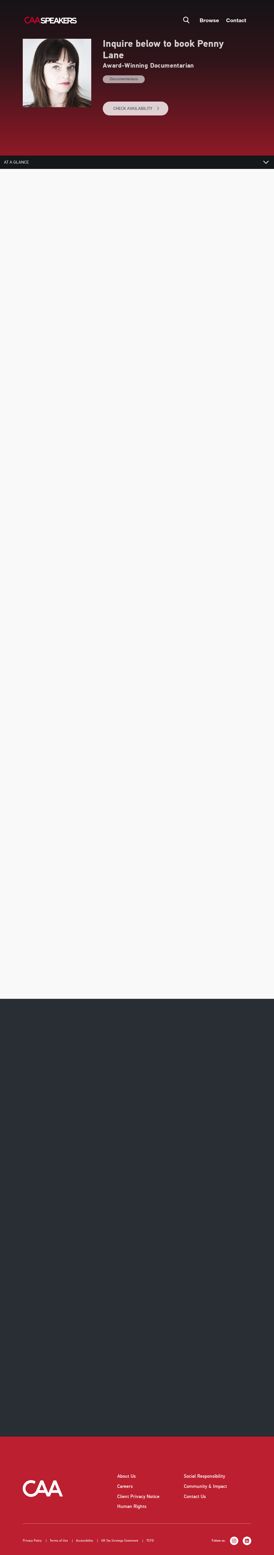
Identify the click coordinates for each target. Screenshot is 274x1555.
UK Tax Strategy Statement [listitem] (119, 1541)
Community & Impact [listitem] (205, 1486)
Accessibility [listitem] (84, 1541)
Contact (236, 20)
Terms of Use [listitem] (59, 1541)
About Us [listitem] (126, 1476)
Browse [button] (209, 20)
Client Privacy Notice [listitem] (138, 1496)
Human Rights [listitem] (131, 1506)
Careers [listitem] (125, 1486)
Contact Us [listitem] (195, 1496)
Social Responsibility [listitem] (204, 1476)
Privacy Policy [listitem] (32, 1541)
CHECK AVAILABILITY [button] (136, 108)
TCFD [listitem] (150, 1541)
